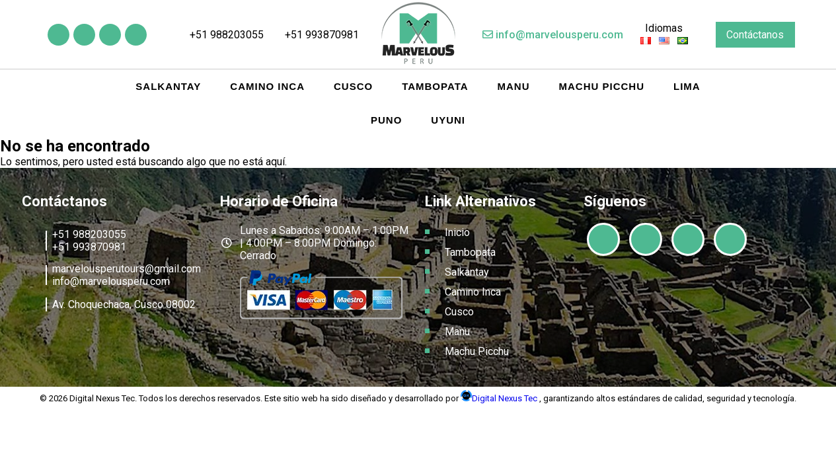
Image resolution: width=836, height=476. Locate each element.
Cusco (353, 86)
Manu (514, 86)
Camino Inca (267, 86)
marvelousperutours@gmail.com (126, 268)
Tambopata (435, 86)
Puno (386, 120)
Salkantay (168, 86)
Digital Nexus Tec (500, 398)
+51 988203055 (220, 34)
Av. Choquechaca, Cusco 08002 (124, 304)
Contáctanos (755, 34)
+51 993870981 (316, 34)
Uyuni (448, 120)
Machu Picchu (602, 86)
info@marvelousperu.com (552, 34)
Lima (687, 86)
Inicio (457, 232)
